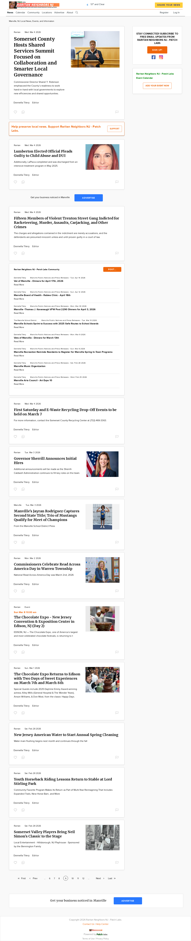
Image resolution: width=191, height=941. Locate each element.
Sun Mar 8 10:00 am (25, 612)
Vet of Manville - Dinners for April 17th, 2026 (38, 281)
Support (114, 128)
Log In (176, 12)
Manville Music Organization (29, 366)
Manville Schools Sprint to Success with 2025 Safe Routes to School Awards (56, 323)
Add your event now (157, 85)
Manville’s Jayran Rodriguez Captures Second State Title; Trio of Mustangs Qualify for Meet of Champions (46, 515)
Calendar (20, 12)
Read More (19, 285)
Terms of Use (88, 938)
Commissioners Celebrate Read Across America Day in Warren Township (47, 566)
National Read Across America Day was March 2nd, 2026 (44, 575)
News (10, 12)
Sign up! (157, 50)
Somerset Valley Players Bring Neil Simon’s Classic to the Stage (44, 834)
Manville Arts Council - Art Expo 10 (33, 380)
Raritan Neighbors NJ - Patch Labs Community (36, 269)
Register (164, 12)
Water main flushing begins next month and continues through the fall (50, 741)
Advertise (59, 12)
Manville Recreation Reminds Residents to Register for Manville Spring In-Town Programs (63, 352)
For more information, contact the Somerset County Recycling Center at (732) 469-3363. (60, 420)
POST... (112, 269)
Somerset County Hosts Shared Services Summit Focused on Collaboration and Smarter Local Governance (35, 57)
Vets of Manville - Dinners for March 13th (36, 338)
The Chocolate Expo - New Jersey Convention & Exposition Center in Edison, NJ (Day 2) (44, 621)
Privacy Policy (102, 938)
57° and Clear (94, 4)
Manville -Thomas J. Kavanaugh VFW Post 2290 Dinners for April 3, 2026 (55, 309)
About (70, 12)
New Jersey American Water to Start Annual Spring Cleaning (66, 735)
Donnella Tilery (22, 102)
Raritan (17, 32)
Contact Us (88, 924)
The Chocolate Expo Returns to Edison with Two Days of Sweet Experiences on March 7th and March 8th (47, 678)
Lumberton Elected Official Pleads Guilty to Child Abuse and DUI (43, 153)
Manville (34, 278)
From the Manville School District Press (34, 526)
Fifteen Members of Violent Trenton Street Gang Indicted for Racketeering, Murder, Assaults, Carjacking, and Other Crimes (66, 222)
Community (33, 12)
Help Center (102, 924)
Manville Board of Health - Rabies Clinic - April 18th (42, 295)
